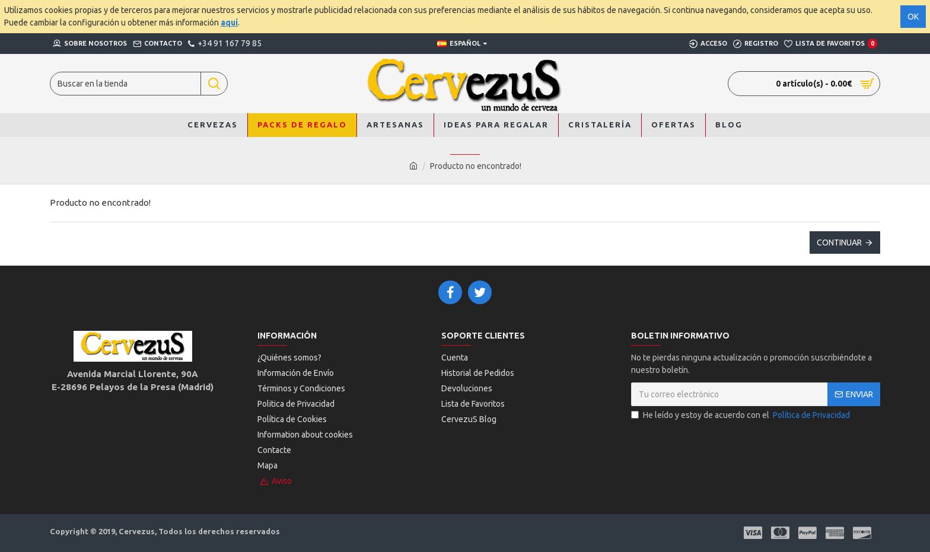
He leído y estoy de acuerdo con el (741, 415)
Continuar (839, 242)
